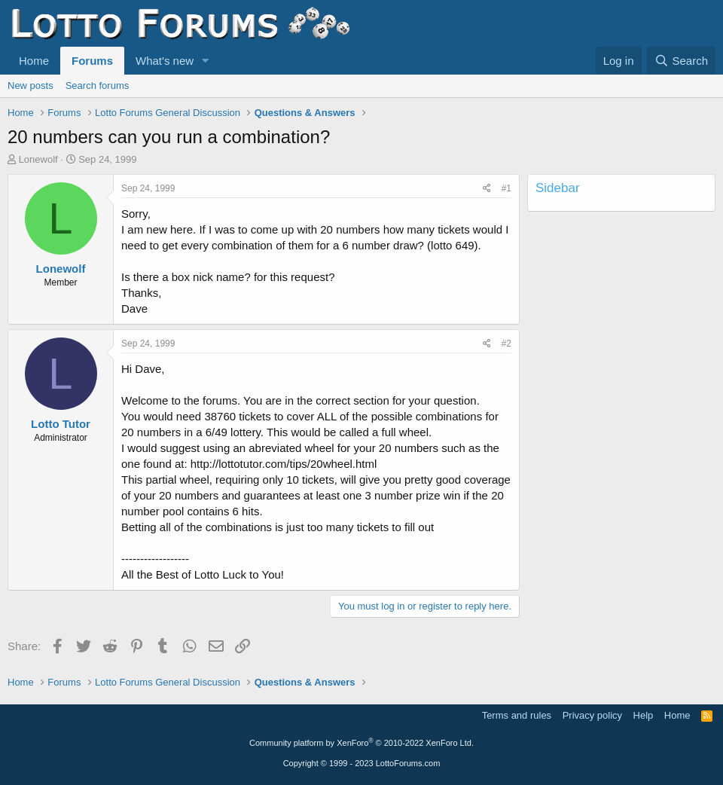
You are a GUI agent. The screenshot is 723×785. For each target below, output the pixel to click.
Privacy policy (592, 715)
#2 (506, 343)
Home (34, 60)
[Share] (486, 188)
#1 (506, 188)
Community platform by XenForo (361, 742)
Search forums (98, 85)
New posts (30, 85)
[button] (205, 61)
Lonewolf (38, 159)
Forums (92, 60)
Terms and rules (516, 715)
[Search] (681, 61)
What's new (165, 60)
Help (643, 715)
